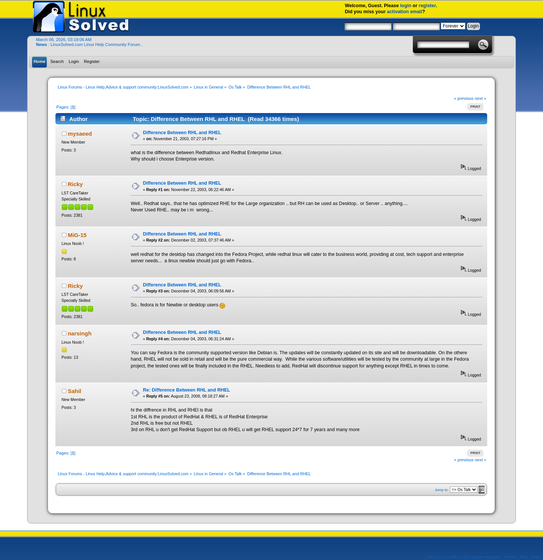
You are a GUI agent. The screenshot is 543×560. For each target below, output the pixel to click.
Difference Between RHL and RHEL (182, 132)
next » (480, 98)
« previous (464, 98)
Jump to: (442, 490)
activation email (404, 11)
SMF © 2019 (459, 557)
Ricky (75, 184)
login (405, 5)
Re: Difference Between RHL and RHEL (186, 390)
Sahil (74, 391)
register (427, 5)
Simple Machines (486, 557)
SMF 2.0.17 (436, 557)
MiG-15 (77, 235)
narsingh (80, 333)
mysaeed (80, 133)
